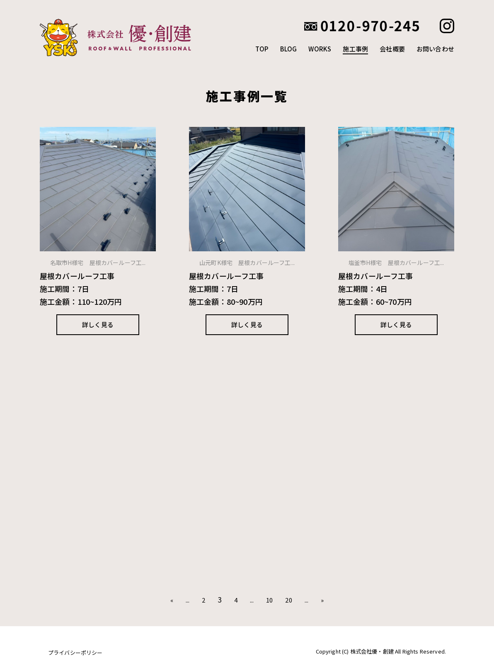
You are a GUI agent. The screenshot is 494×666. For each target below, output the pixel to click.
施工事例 (355, 48)
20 (288, 600)
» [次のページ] (322, 600)
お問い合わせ (435, 48)
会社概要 (392, 48)
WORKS (319, 48)
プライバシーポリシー (75, 652)
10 (269, 600)
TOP (261, 48)
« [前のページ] (171, 600)
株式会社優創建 (120, 37)
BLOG (288, 48)
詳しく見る (98, 324)
